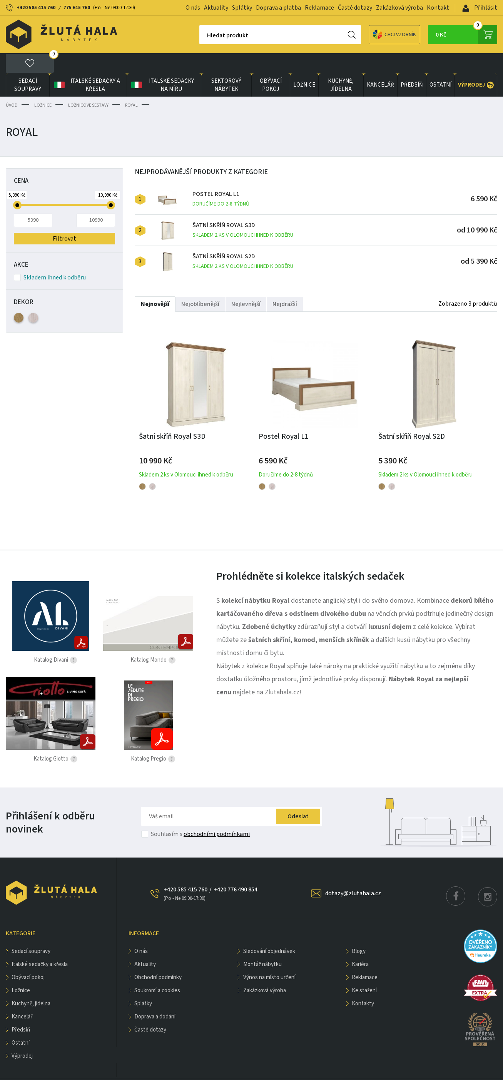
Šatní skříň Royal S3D (242, 210)
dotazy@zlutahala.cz (353, 873)
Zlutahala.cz (282, 672)
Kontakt (438, 7)
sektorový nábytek (226, 65)
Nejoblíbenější (200, 283)
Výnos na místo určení (269, 957)
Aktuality (216, 7)
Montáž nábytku (262, 944)
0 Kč (466, 34)
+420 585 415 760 (36, 7)
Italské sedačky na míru (162, 65)
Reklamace (319, 7)
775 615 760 (77, 7)
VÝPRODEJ (476, 64)
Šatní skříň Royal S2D (242, 241)
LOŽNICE (304, 65)
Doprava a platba (278, 7)
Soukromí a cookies (157, 970)
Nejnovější (155, 283)
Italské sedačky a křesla (86, 65)
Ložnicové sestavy (88, 85)
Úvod (12, 85)
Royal (131, 85)
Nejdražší (284, 283)
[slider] (17, 185)
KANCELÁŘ (380, 65)
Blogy (359, 931)
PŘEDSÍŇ (412, 65)
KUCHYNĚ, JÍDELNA (341, 65)
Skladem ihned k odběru (50, 257)
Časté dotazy (355, 7)
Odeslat (298, 796)
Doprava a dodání (154, 996)
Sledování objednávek (269, 931)
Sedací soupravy (27, 65)
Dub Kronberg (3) (33, 297)
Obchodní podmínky (158, 957)
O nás (192, 7)
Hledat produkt (200, 35)
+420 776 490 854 (235, 869)
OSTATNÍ (440, 65)
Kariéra (360, 944)
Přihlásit (479, 7)
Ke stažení (364, 970)
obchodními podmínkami (217, 813)
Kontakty (363, 983)
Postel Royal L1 (220, 179)
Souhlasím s (200, 813)
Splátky (242, 7)
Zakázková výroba (399, 7)
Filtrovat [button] (64, 218)
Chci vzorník (367, 34)
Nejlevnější (246, 283)
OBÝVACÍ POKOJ (271, 65)
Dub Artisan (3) (18, 297)
